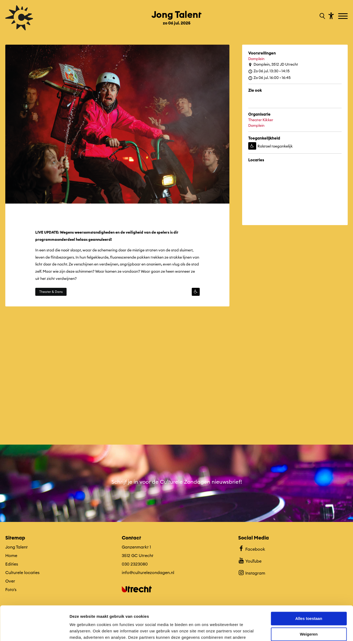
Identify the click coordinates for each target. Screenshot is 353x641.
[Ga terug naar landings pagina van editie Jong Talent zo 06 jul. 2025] (176, 15)
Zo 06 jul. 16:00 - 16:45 (269, 78)
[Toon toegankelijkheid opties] (330, 15)
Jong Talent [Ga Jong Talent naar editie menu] (16, 547)
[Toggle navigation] (343, 16)
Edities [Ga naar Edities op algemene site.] (11, 564)
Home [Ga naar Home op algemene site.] (11, 555)
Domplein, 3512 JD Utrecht (273, 64)
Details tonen (82, 630)
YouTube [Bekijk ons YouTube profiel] (249, 560)
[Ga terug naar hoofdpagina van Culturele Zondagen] (19, 17)
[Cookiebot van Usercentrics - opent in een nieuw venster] (34, 631)
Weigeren (308, 599)
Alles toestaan (308, 584)
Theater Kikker (260, 119)
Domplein (256, 58)
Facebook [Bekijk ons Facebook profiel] (251, 548)
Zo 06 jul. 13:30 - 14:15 (269, 71)
